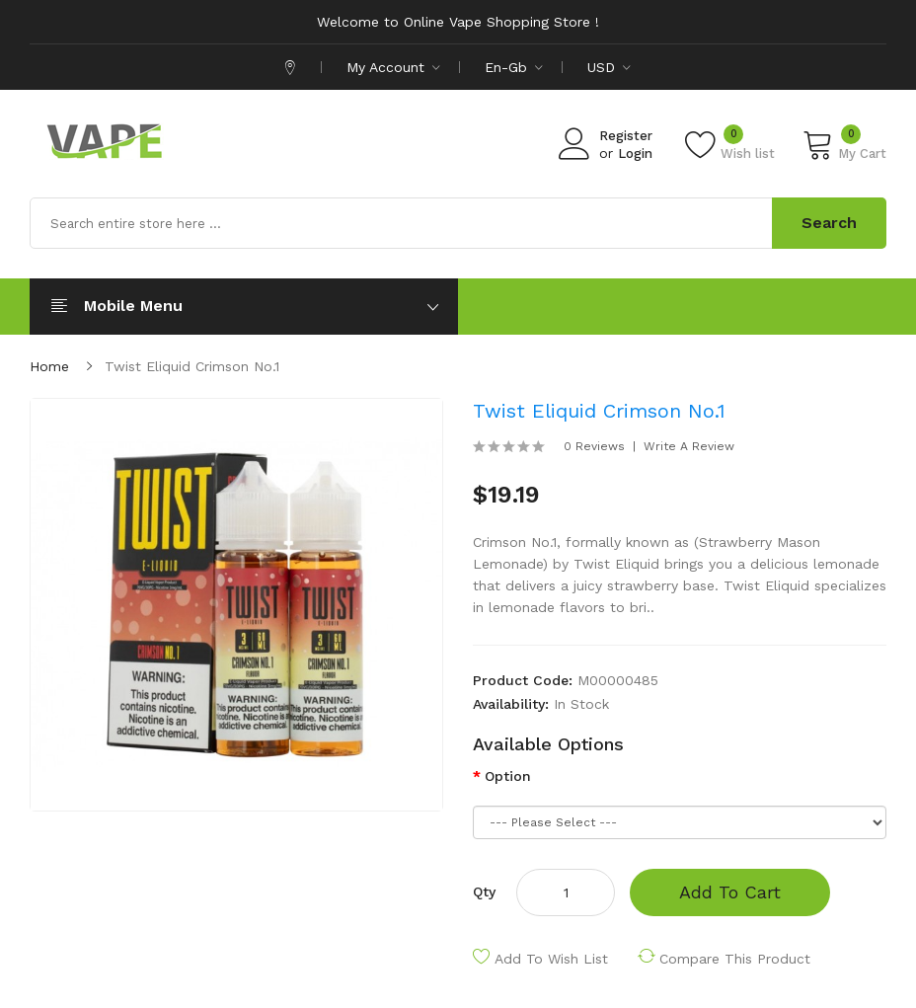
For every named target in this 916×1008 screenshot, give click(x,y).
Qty (484, 891)
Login (635, 153)
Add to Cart (730, 892)
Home (49, 366)
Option (508, 776)
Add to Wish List (551, 959)
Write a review (689, 446)
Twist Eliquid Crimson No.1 (192, 366)
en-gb (514, 67)
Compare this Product (734, 959)
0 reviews (594, 446)
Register (625, 135)
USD (609, 67)
